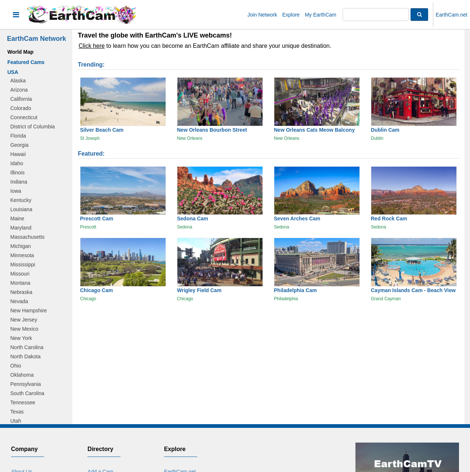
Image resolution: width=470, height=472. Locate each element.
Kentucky (21, 200)
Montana (20, 283)
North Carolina (26, 347)
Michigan (20, 246)
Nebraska (21, 292)
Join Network (262, 15)
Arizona (19, 90)
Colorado (20, 108)
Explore (291, 15)
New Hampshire (28, 310)
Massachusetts (27, 237)
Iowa (15, 191)
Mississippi (22, 264)
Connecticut (23, 117)
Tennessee (22, 402)
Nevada (19, 301)
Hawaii (18, 154)
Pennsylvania (25, 384)
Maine (17, 218)
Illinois (17, 172)
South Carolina (27, 393)
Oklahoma (22, 375)
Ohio (15, 366)
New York (21, 338)
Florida (18, 136)
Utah (15, 421)
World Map (20, 52)
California (21, 99)
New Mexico (24, 329)
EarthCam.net (451, 15)
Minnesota (22, 255)
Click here (92, 46)
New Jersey (23, 320)
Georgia (19, 145)
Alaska (18, 81)
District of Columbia (32, 126)
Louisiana (21, 209)
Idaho (16, 163)
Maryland (21, 228)
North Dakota (25, 356)
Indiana (18, 182)
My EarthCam (320, 15)
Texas (17, 412)
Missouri (19, 274)
